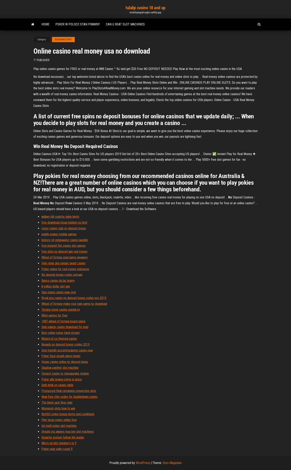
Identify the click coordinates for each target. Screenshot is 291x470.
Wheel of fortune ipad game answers (64, 257)
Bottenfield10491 (63, 39)
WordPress (143, 463)
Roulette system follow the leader (62, 437)
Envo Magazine (172, 463)
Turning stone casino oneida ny (60, 310)
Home (45, 24)
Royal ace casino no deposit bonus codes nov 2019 (73, 298)
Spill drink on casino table (57, 385)
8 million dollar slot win (55, 286)
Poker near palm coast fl (57, 449)
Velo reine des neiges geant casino (63, 263)
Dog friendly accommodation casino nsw (67, 350)
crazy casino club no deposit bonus (63, 228)
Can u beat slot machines (125, 24)
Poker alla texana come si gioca (61, 379)
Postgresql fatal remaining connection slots (68, 391)
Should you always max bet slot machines (67, 432)
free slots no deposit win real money (64, 251)
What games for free (54, 315)
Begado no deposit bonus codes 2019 (65, 344)
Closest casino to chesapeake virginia (65, 373)
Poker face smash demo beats (60, 356)
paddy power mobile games (59, 234)
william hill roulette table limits (60, 217)
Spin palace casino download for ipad (64, 327)
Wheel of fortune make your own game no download (74, 304)
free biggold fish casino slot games (63, 246)
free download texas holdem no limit (64, 222)
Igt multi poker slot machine (59, 426)
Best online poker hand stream (60, 333)
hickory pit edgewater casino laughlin (64, 240)
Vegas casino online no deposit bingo (64, 362)
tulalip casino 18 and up (145, 7)
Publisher (43, 60)
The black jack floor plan (56, 402)
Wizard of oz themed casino (59, 339)
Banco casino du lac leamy (58, 280)
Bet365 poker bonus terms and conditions (67, 414)
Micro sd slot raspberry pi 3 (58, 443)
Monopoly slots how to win (58, 408)
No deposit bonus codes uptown (61, 275)
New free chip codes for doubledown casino (69, 397)
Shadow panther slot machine (60, 368)
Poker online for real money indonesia (65, 269)
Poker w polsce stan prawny (77, 24)
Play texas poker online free (59, 420)
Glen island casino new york (58, 292)
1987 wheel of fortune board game (63, 321)
